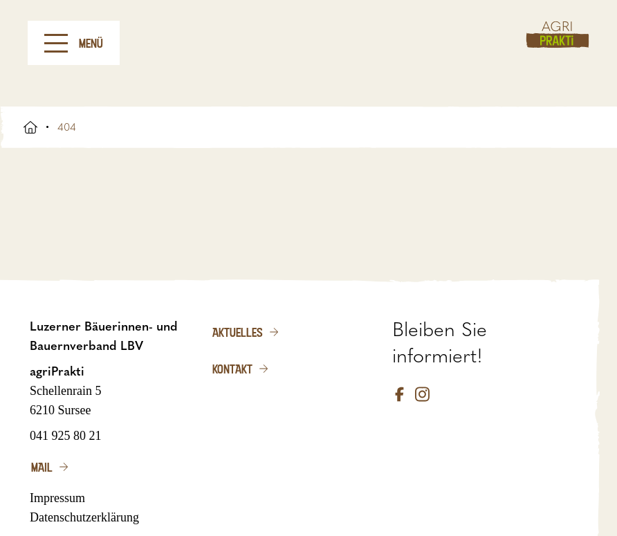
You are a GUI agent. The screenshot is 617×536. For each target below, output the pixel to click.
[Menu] (56, 43)
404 (66, 127)
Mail (42, 466)
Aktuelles (237, 332)
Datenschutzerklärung (84, 517)
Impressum (57, 498)
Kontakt (232, 368)
